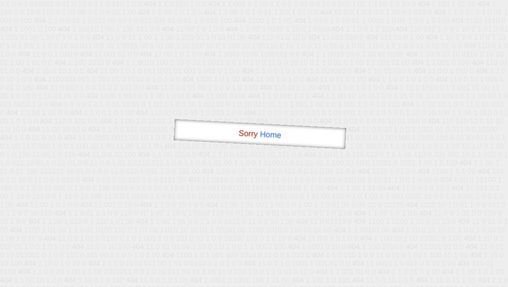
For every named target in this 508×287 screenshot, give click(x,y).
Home (270, 135)
